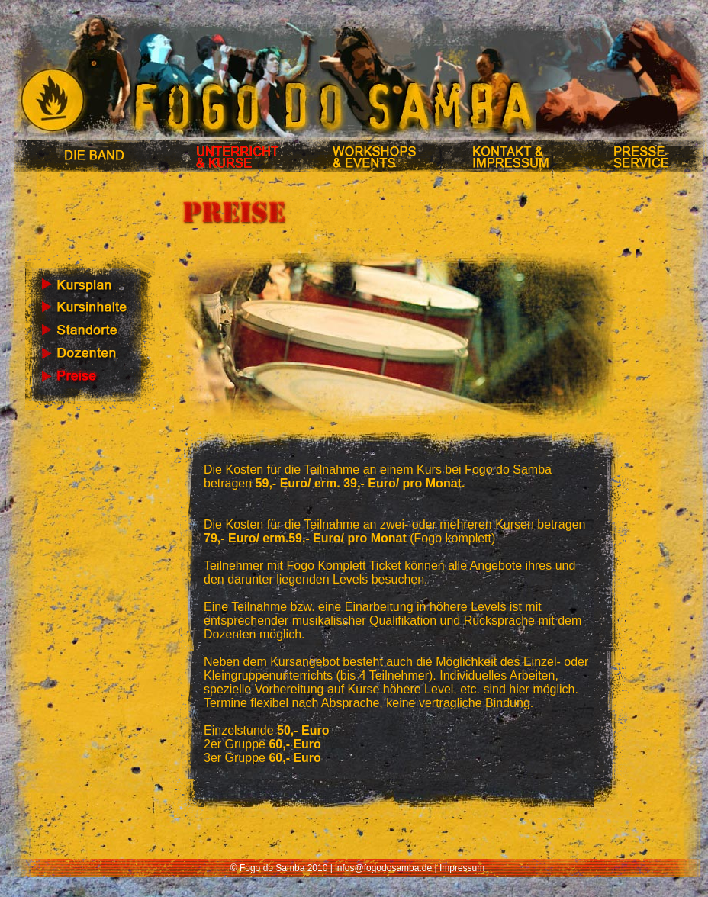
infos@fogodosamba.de (383, 868)
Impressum (461, 868)
